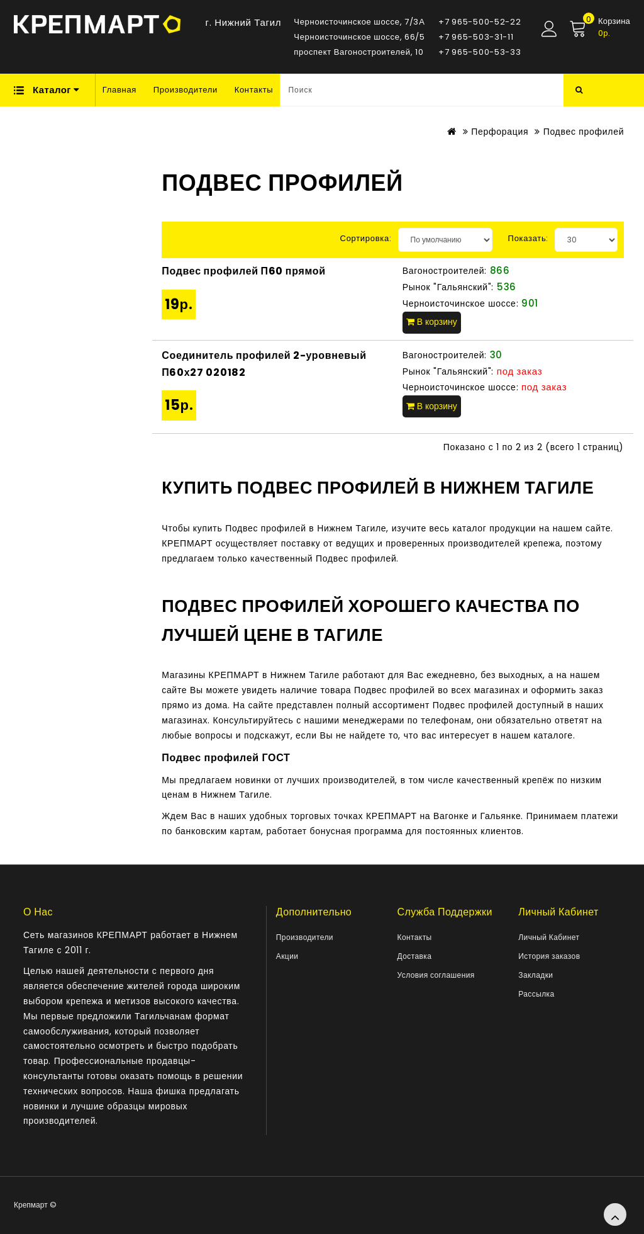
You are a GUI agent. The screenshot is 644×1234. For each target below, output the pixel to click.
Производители (185, 90)
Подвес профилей (584, 131)
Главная (119, 90)
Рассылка (536, 993)
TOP (615, 1214)
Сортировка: (366, 238)
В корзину (431, 321)
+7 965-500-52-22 (479, 22)
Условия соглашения (436, 975)
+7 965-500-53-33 (479, 52)
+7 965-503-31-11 (475, 37)
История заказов (549, 956)
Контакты (254, 90)
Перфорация (499, 131)
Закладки (535, 975)
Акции (287, 956)
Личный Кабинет (548, 937)
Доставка (414, 956)
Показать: (528, 238)
